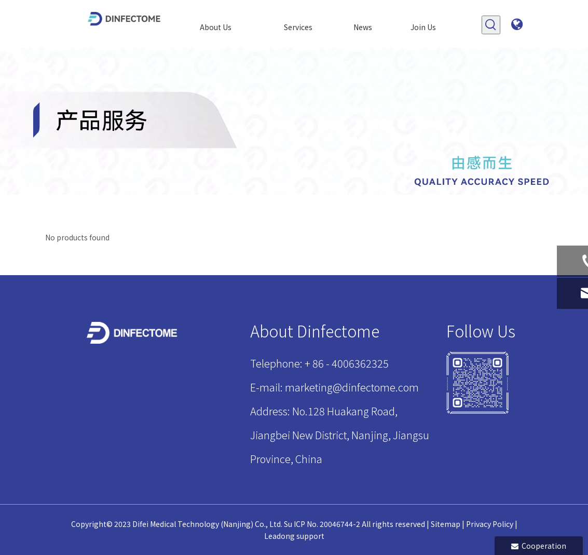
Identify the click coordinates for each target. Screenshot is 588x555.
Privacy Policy (489, 524)
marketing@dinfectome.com (352, 387)
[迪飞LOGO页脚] (133, 333)
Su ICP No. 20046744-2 (322, 524)
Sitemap (445, 524)
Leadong (279, 536)
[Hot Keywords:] (491, 25)
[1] (477, 382)
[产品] (294, 121)
